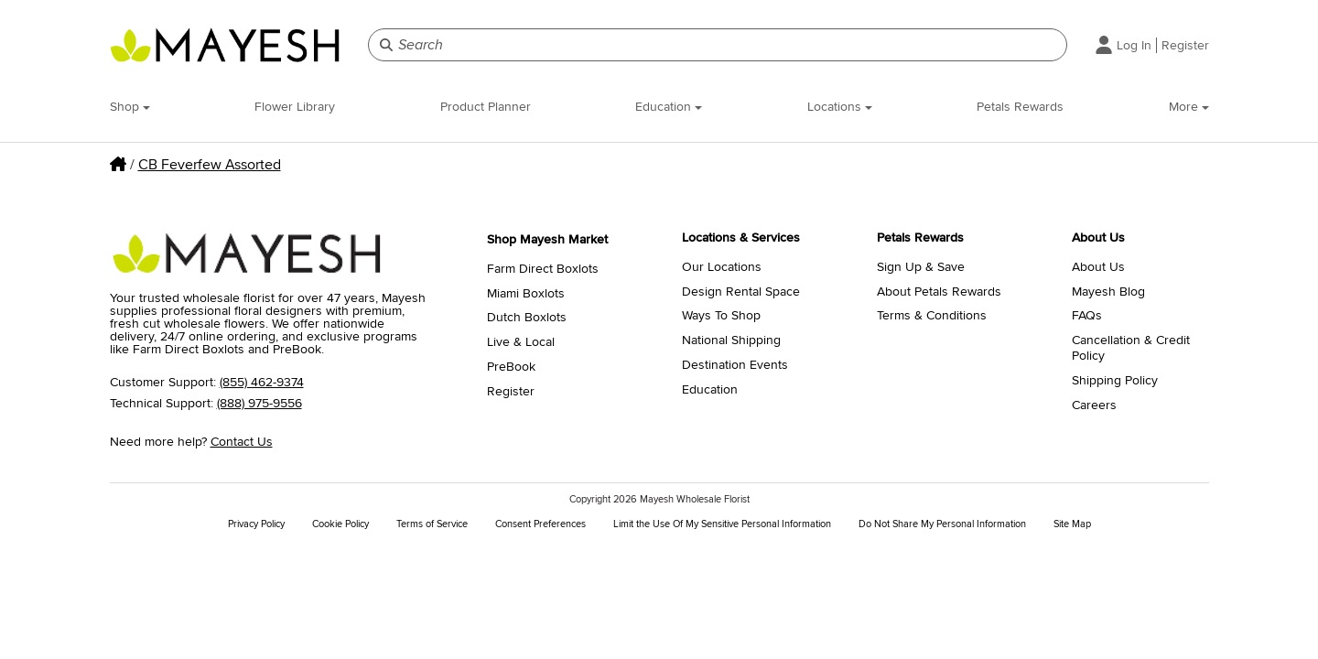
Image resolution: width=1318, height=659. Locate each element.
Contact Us (242, 441)
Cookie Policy (340, 524)
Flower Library (294, 106)
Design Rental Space (741, 292)
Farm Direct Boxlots (543, 269)
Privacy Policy (256, 524)
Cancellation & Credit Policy (1131, 348)
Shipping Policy (1115, 380)
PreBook (511, 367)
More (1189, 106)
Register (1185, 45)
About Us (1098, 267)
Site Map (1072, 524)
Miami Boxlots (526, 293)
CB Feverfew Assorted (209, 165)
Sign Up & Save (921, 267)
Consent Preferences (540, 524)
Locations (839, 106)
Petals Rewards (1020, 106)
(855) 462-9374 (262, 382)
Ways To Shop (721, 315)
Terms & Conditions (932, 315)
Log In (1134, 45)
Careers (1094, 405)
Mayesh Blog (1108, 292)
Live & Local (521, 342)
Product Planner (485, 106)
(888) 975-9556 (259, 403)
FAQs (1087, 315)
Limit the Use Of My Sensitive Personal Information (722, 524)
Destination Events (735, 365)
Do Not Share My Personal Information (942, 524)
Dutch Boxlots (527, 317)
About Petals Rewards (939, 292)
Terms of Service (432, 524)
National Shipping (731, 340)
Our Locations (722, 267)
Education (668, 106)
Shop (130, 106)
